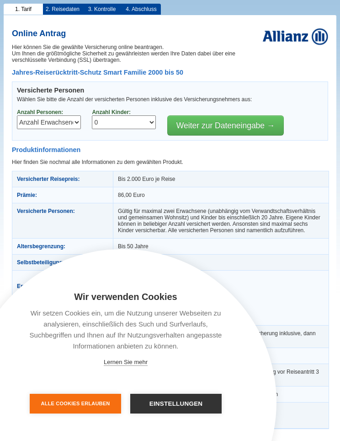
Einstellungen (176, 403)
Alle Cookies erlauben (75, 403)
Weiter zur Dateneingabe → (225, 125)
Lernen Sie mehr (126, 362)
